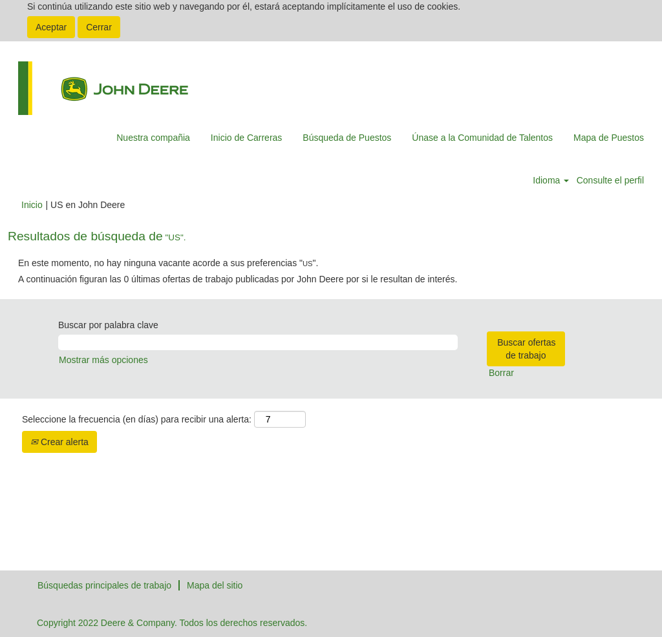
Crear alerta (59, 442)
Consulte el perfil (610, 180)
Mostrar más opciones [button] (103, 360)
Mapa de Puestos (608, 137)
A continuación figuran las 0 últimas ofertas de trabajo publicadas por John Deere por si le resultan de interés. (237, 279)
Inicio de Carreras (247, 137)
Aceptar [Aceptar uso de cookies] (51, 27)
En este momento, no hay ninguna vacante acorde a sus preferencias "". (168, 263)
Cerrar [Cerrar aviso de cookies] (99, 27)
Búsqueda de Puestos (347, 137)
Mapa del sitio (214, 585)
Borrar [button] (501, 373)
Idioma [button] (551, 180)
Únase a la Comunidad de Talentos (482, 137)
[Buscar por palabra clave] (258, 342)
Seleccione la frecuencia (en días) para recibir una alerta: (136, 419)
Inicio (32, 205)
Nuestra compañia (153, 137)
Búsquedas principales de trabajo (104, 585)
